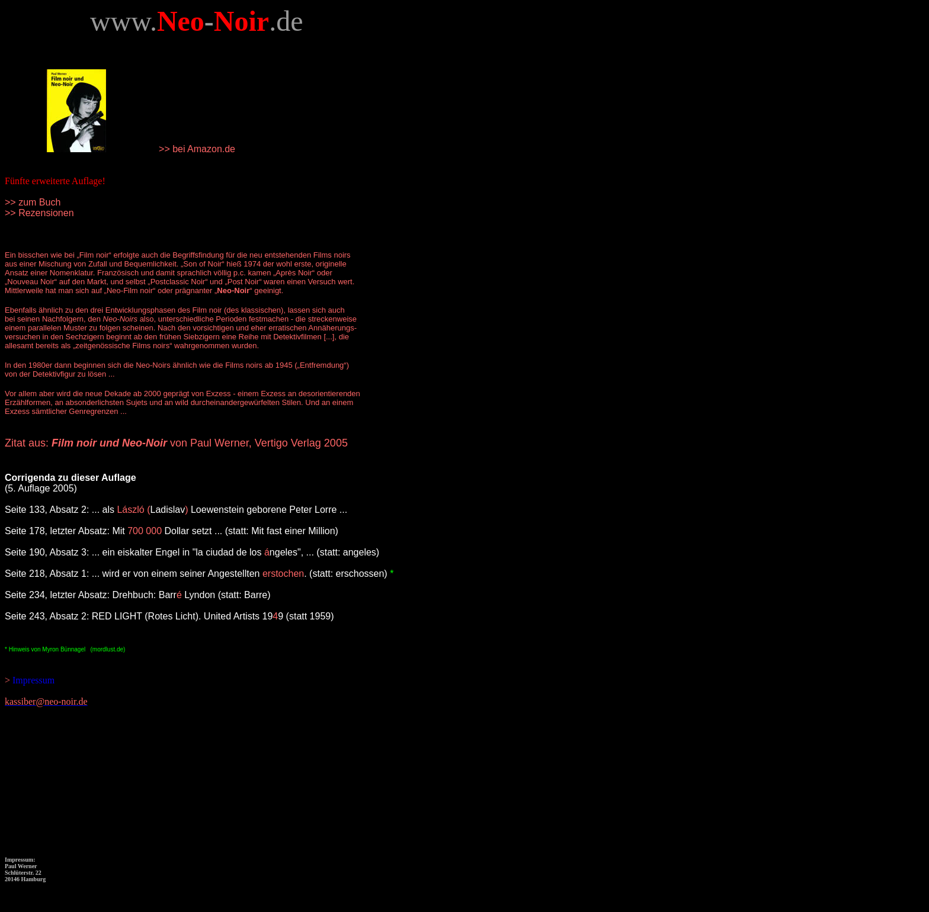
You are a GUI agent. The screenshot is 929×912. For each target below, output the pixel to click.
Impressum (32, 680)
